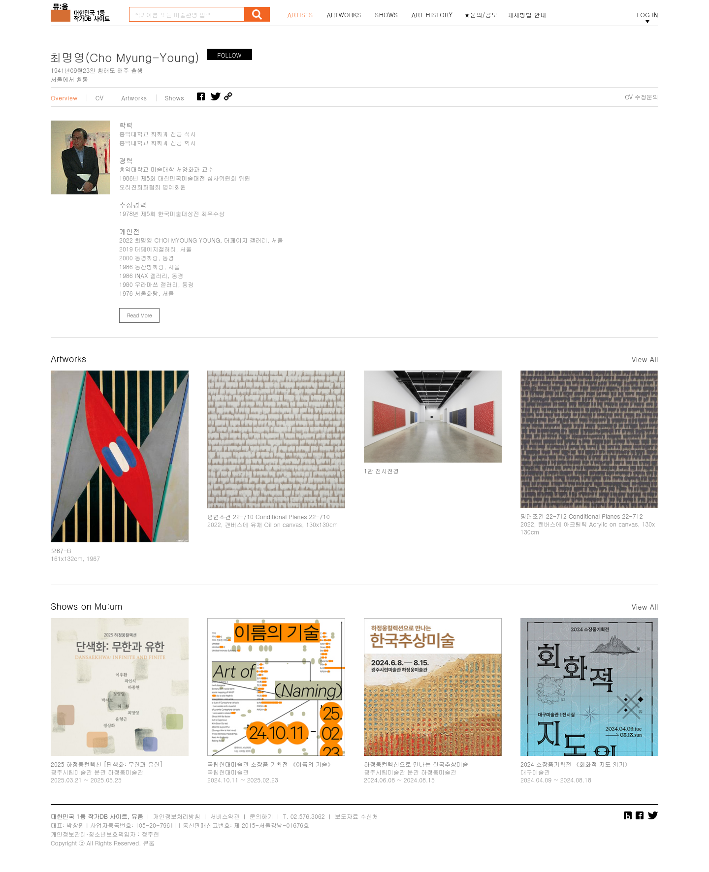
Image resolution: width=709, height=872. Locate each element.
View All (645, 359)
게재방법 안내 (527, 15)
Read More (139, 315)
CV (100, 98)
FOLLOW (229, 55)
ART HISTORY (432, 15)
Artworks (134, 98)
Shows (175, 98)
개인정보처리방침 (176, 816)
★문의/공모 (481, 15)
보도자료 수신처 (356, 816)
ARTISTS (300, 15)
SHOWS (386, 15)
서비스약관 (225, 816)
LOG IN (647, 15)
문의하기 (261, 816)
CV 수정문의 (641, 97)
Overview (64, 98)
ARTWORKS (344, 15)
